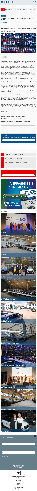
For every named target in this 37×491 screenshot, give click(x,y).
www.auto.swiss (4, 111)
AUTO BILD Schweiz (18, 481)
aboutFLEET (18, 479)
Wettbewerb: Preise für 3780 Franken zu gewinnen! (14, 154)
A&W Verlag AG (16, 466)
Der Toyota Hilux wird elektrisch (11, 166)
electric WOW (18, 480)
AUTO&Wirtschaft (18, 477)
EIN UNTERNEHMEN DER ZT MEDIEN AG (18, 465)
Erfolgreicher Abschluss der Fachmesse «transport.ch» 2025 (16, 162)
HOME (2, 12)
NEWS (5, 12)
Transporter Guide (18, 484)
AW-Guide (18, 483)
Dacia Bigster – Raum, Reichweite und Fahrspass (13, 158)
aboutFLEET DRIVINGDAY (18, 487)
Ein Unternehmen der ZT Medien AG (18, 476)
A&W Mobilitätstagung (18, 488)
